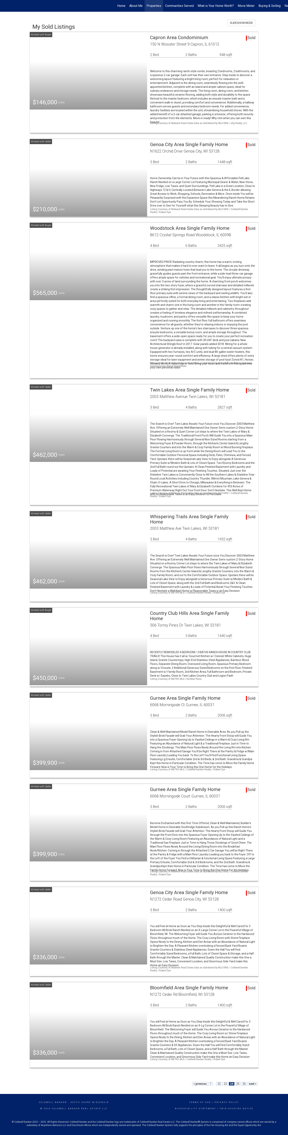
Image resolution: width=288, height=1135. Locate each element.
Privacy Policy (227, 1102)
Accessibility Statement (195, 1109)
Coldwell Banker (53, 1102)
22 (219, 1083)
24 (231, 1083)
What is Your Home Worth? (216, 6)
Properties (154, 6)
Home (121, 6)
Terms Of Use (200, 1102)
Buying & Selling (269, 6)
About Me (136, 6)
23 (225, 1083)
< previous (200, 1083)
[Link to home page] (5, 6)
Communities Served (179, 6)
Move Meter (246, 6)
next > (252, 1083)
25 (237, 1083)
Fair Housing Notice (236, 1109)
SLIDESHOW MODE (241, 22)
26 (244, 1083)
